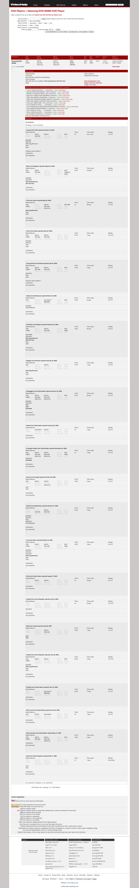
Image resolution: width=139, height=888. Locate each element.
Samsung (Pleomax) (33, 106)
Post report (116, 66)
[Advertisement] (69, 47)
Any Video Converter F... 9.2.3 (53, 861)
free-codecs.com (72, 883)
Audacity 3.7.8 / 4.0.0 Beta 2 (76, 848)
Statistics (90, 875)
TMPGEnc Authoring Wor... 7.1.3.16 (78, 864)
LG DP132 (94, 866)
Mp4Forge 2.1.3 (49, 856)
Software (47, 5)
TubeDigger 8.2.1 (73, 853)
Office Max (30, 97)
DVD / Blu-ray (61, 5)
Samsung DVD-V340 (97, 853)
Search (40, 875)
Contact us (47, 875)
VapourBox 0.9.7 (73, 861)
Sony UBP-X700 (96, 845)
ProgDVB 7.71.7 (73, 866)
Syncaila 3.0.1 (49, 864)
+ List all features (33, 27)
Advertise (70, 875)
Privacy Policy (56, 875)
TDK (28, 110)
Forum (35, 5)
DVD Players (18, 10)
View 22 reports (117, 61)
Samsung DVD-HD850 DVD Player (45, 10)
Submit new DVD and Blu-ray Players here (48, 15)
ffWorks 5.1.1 (72, 858)
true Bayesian (58, 828)
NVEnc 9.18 (48, 848)
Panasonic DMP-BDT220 (98, 861)
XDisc (28, 112)
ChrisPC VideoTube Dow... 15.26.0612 (79, 842)
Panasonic (30, 103)
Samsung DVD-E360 (97, 856)
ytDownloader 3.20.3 (74, 856)
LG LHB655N (95, 850)
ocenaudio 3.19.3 (50, 858)
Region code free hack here (93, 83)
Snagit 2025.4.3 (73, 845)
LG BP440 (94, 842)
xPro (28, 114)
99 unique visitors (33, 850)
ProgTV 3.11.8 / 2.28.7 (51, 845)
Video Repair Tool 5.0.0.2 (52, 842)
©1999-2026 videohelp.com (69, 886)
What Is (85, 5)
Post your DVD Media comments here (38, 116)
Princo (29, 105)
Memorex (30, 94)
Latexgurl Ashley (32, 448)
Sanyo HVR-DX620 (97, 864)
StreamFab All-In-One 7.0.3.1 (76, 850)
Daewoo (29, 92)
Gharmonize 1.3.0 (50, 850)
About (96, 5)
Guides (74, 5)
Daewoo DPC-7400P (97, 848)
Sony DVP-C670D (96, 858)
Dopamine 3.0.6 (49, 853)
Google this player (90, 85)
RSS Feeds (82, 875)
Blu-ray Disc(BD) (35, 21)
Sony (28, 108)
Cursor (29, 90)
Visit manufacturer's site (92, 81)
